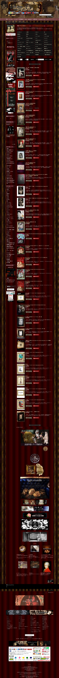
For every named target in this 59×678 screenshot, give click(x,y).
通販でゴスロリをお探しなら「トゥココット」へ (35, 625)
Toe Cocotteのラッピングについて (35, 623)
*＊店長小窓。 (32, 619)
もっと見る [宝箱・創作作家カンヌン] (13, 144)
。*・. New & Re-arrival (22, 619)
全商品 (8, 148)
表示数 (19, 59)
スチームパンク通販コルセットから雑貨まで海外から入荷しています (35, 631)
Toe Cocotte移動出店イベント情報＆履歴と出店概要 (12, 628)
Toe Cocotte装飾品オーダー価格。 (35, 622)
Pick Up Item (20, 622)
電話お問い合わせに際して (46, 626)
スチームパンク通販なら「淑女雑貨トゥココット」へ (35, 628)
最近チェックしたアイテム (22, 628)
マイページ (8, 619)
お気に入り (8, 622)
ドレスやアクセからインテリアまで (35, 629)
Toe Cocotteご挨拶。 (33, 618)
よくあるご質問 (44, 622)
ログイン (39, 16)
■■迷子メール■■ (45, 623)
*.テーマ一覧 (20, 618)
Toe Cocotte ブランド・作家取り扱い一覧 (23, 627)
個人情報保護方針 (45, 619)
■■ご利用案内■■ (45, 618)
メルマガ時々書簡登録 (9, 626)
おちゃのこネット (50, 592)
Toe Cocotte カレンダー (22, 623)
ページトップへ (51, 590)
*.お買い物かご (9, 623)
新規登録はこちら (44, 16)
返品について (44, 629)
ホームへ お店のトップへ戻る (50, 581)
